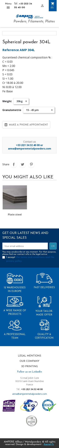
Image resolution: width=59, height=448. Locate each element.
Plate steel (15, 214)
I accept (30, 259)
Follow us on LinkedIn (29, 372)
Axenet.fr (49, 444)
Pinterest (31, 164)
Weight (7, 101)
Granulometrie (11, 110)
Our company (29, 361)
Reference (10, 50)
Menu (8, 6)
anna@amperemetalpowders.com (29, 393)
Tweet (22, 164)
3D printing (29, 366)
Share (14, 164)
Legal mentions (29, 356)
